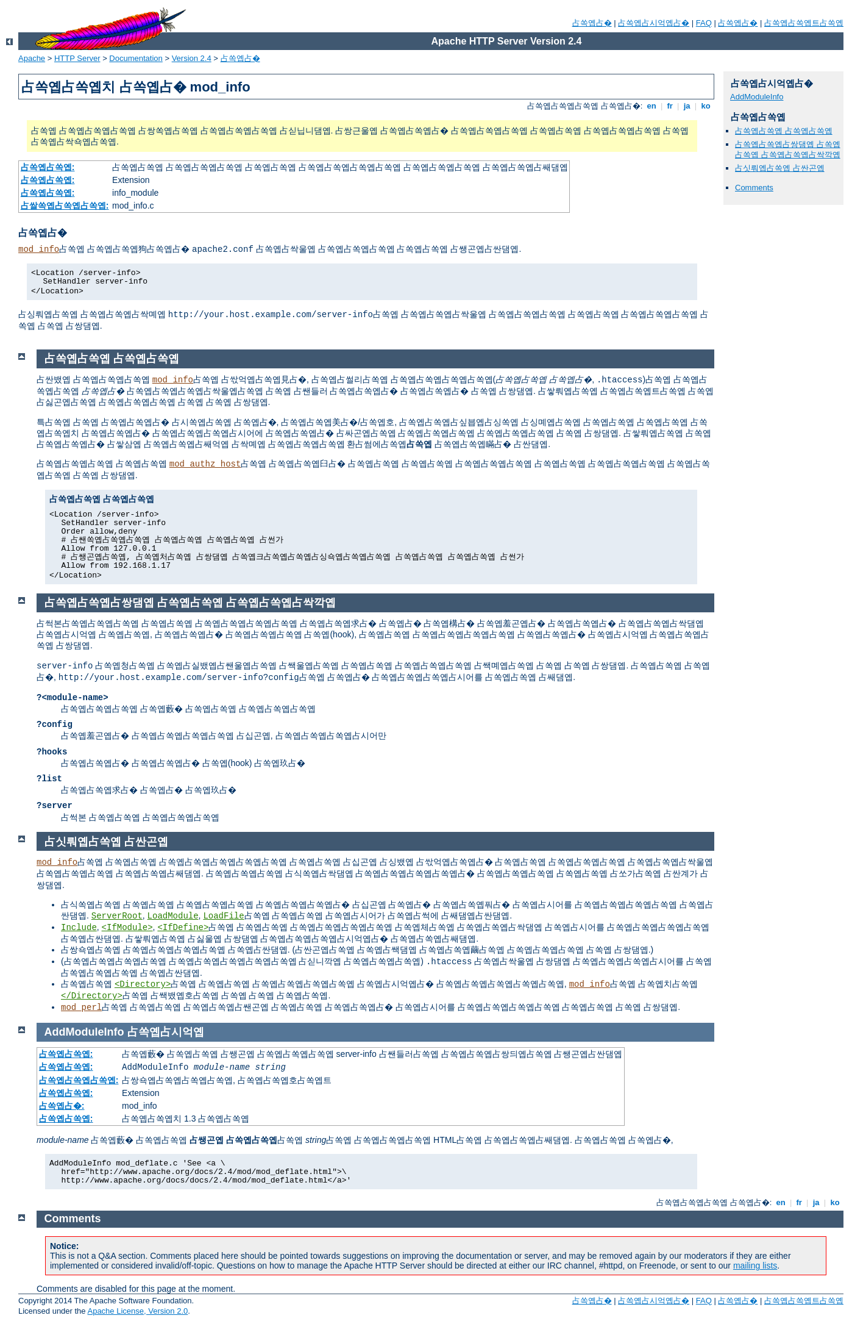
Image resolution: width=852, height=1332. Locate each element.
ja (686, 105)
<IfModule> (127, 928)
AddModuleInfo (756, 96)
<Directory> (143, 984)
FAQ (704, 22)
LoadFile (223, 916)
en (651, 105)
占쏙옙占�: (62, 1106)
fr (670, 105)
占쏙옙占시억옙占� (653, 22)
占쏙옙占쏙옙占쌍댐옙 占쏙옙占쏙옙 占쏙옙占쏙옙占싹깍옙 (787, 149)
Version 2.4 (191, 58)
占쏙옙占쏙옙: (48, 167)
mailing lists (755, 1265)
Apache (31, 58)
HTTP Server (77, 58)
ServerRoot (117, 916)
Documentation (135, 58)
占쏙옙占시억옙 (165, 1032)
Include (79, 928)
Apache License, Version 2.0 (137, 1311)
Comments (754, 187)
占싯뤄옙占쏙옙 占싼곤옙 (780, 168)
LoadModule (173, 916)
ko (705, 105)
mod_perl (81, 1007)
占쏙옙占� (592, 22)
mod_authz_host (205, 464)
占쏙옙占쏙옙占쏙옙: (79, 1080)
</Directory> (91, 996)
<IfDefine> (182, 928)
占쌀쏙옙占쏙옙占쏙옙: (65, 205)
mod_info (38, 249)
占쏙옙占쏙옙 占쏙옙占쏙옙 (783, 130)
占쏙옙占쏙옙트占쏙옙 (803, 22)
